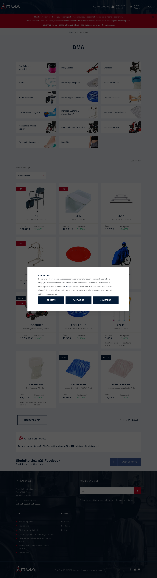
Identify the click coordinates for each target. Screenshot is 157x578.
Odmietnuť (105, 299)
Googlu (68, 286)
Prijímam (51, 299)
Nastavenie (78, 299)
